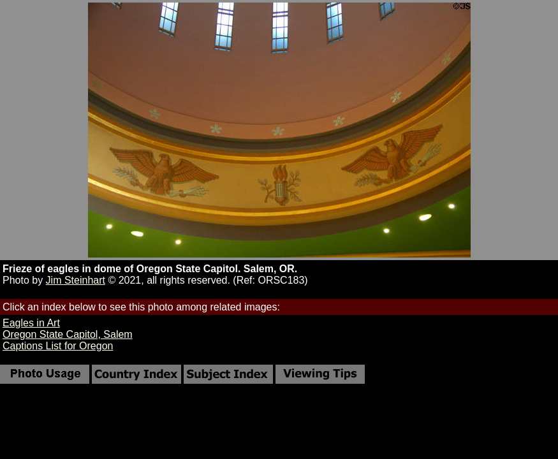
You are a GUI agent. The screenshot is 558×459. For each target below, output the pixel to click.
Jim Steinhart (75, 280)
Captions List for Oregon (58, 345)
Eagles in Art (31, 322)
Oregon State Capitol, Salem (68, 334)
